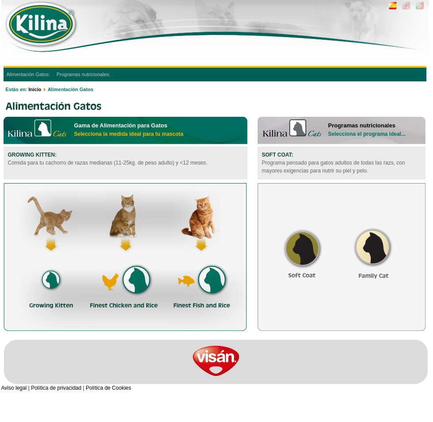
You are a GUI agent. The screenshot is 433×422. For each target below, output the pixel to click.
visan (215, 360)
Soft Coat (301, 243)
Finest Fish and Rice (200, 252)
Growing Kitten (53, 252)
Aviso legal (14, 388)
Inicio (34, 89)
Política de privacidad (56, 388)
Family (373, 243)
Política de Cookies (108, 388)
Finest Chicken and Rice (124, 252)
